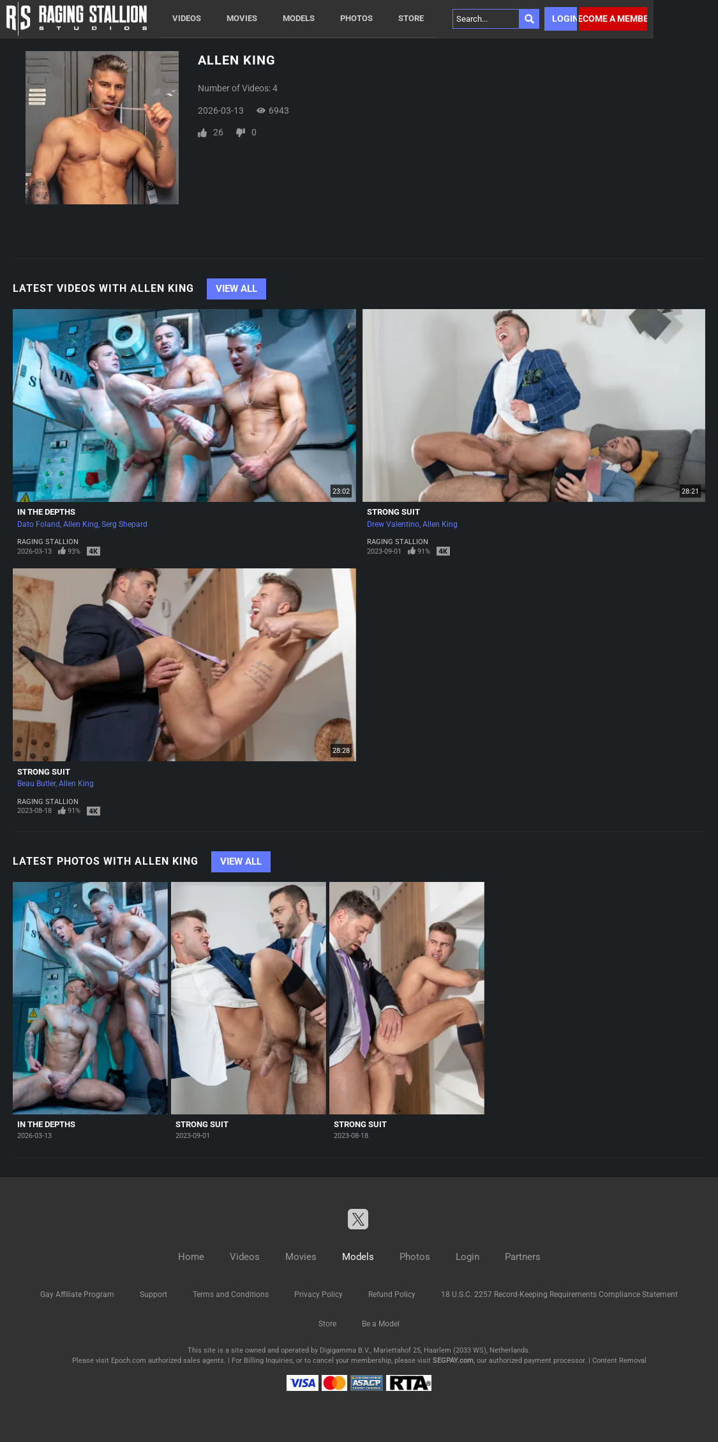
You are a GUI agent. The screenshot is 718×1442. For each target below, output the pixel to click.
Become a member (613, 18)
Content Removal (619, 1360)
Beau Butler (36, 783)
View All (236, 288)
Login (564, 18)
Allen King (80, 524)
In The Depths (46, 512)
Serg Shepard (124, 524)
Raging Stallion (48, 542)
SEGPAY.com (453, 1360)
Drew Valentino (393, 524)
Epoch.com (128, 1360)
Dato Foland (38, 524)
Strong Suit (393, 512)
